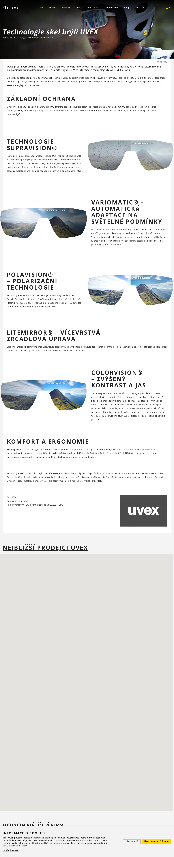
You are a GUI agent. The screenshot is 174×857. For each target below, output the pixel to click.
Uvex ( (18, 501)
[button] (93, 670)
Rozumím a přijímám (156, 841)
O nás (40, 7)
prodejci (25, 501)
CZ (167, 7)
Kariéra (79, 7)
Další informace (11, 850)
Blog (126, 7)
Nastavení (132, 841)
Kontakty (139, 7)
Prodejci (66, 7)
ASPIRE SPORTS (10, 37)
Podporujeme (111, 7)
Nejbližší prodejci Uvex (45, 548)
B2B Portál (93, 7)
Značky (52, 7)
